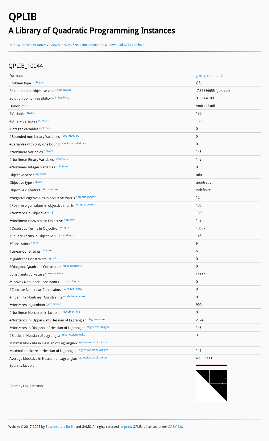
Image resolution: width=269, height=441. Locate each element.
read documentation (89, 45)
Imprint (125, 426)
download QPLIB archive (126, 45)
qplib (219, 75)
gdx (219, 90)
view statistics (61, 45)
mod (211, 75)
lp (204, 75)
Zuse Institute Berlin (60, 426)
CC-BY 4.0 (175, 426)
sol (226, 90)
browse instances (33, 45)
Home (12, 45)
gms (199, 75)
